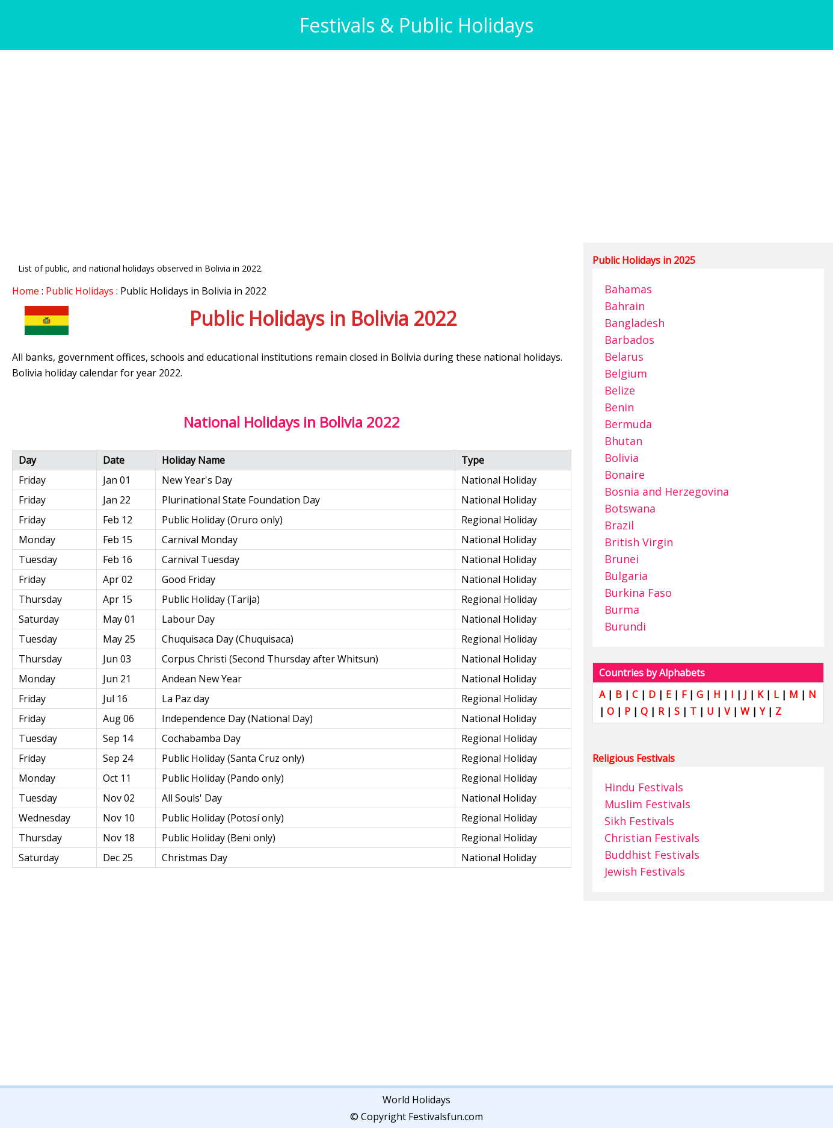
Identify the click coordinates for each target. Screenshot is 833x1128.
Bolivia (621, 457)
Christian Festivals (651, 837)
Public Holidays (80, 291)
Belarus (624, 356)
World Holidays (416, 1099)
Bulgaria (626, 576)
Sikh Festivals (639, 821)
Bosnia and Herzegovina (666, 491)
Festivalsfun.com (445, 1116)
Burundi (625, 626)
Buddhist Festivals (651, 854)
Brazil (619, 525)
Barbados (629, 339)
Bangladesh (634, 323)
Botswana (630, 508)
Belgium (625, 373)
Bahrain (624, 306)
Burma (621, 609)
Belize (619, 390)
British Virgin (638, 542)
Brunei (621, 559)
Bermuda (628, 424)
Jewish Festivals (644, 871)
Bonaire (624, 474)
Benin (619, 407)
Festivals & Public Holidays (416, 25)
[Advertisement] (373, 146)
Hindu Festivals (643, 787)
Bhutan (623, 441)
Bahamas (628, 289)
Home (25, 291)
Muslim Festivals (647, 804)
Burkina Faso (638, 592)
